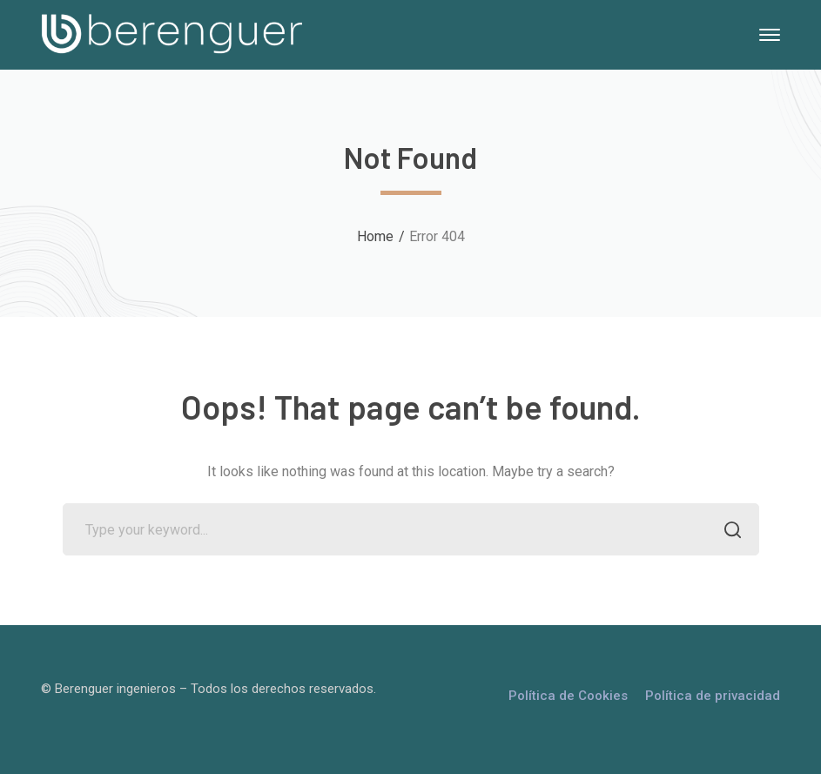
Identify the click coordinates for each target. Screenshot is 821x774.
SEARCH (728, 531)
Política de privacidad (712, 695)
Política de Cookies (568, 695)
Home (375, 236)
